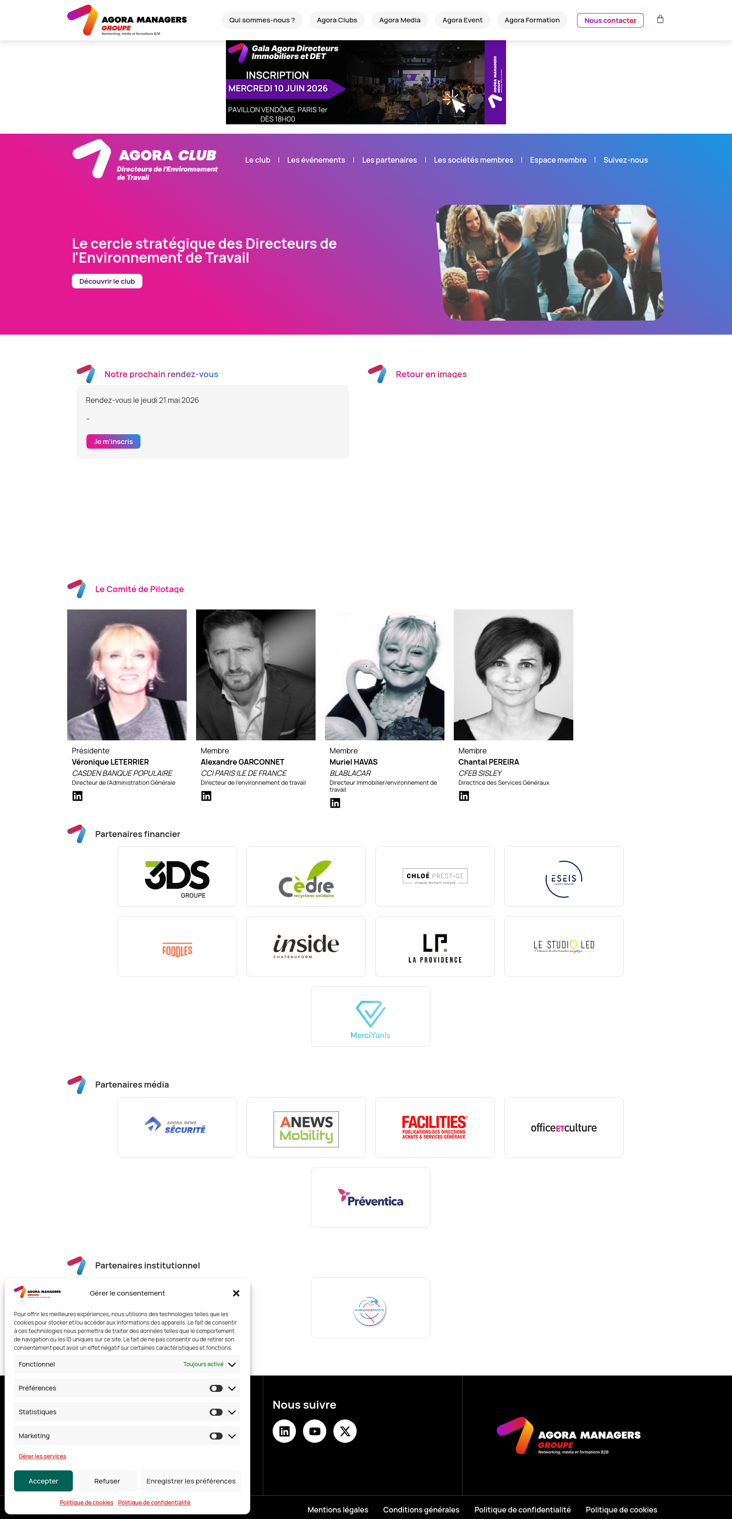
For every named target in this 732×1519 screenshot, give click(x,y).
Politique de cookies (86, 1502)
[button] (236, 1293)
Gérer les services (42, 1456)
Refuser (107, 1481)
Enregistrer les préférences (191, 1481)
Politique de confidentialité (154, 1502)
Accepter (43, 1481)
